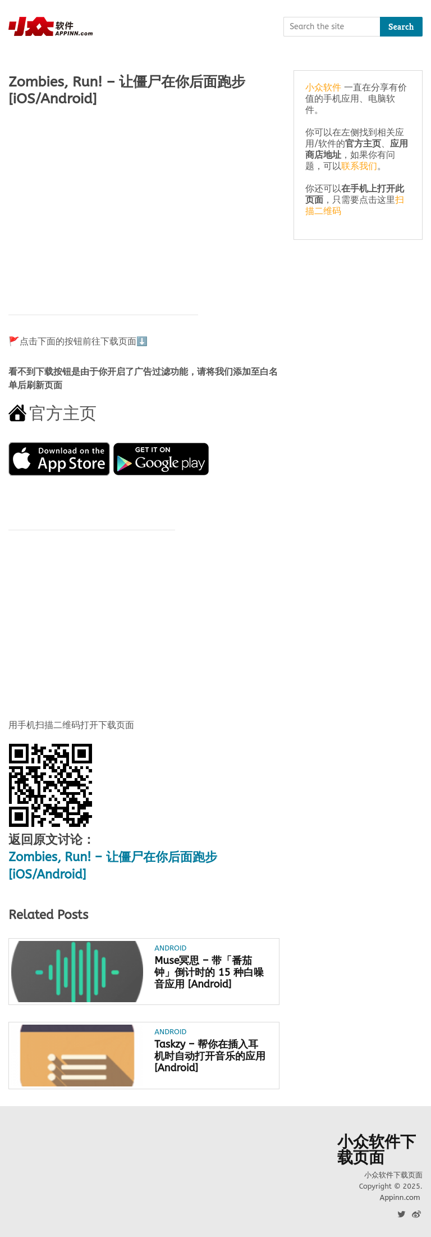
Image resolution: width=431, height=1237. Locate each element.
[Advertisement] (143, 205)
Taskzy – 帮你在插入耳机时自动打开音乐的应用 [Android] (209, 1056)
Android (170, 948)
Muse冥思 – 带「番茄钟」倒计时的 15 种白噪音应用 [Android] (208, 972)
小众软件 (323, 87)
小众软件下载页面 (376, 1150)
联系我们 (359, 166)
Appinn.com (399, 1197)
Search (401, 27)
